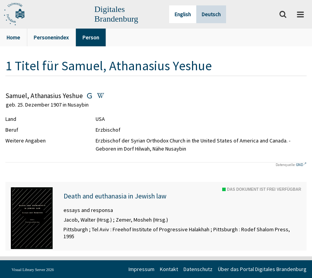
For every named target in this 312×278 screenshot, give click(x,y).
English (183, 14)
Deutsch (211, 14)
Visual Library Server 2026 (33, 270)
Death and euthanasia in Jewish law (114, 196)
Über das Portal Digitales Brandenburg (262, 269)
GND (299, 165)
